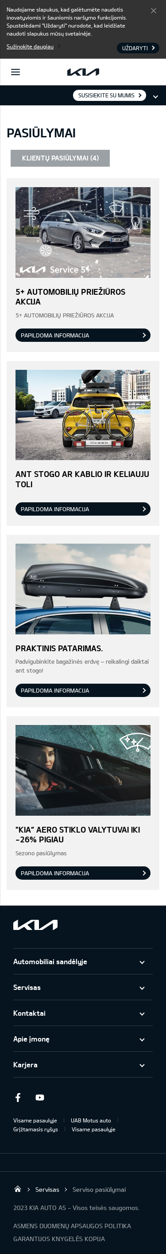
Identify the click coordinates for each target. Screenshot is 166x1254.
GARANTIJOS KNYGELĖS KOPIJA (59, 1238)
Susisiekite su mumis (106, 95)
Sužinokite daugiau (30, 46)
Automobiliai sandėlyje (50, 961)
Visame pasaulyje (35, 1120)
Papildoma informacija (55, 335)
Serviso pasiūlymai (99, 1189)
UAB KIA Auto (17, 1188)
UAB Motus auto (91, 1120)
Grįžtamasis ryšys (35, 1129)
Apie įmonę (31, 1038)
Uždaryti (154, 10)
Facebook (17, 1097)
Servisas (27, 987)
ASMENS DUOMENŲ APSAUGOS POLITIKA (72, 1226)
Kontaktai (29, 1013)
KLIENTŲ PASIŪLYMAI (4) (60, 158)
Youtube (39, 1097)
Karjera (25, 1064)
